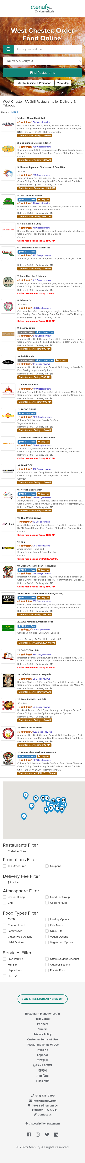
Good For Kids (58, 902)
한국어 (42, 1070)
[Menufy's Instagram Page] (38, 1135)
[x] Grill (14, 112)
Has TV (12, 976)
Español (42, 1055)
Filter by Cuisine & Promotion (34, 83)
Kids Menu (56, 925)
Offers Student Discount (64, 959)
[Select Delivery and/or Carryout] (42, 61)
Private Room (58, 970)
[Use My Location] (8, 49)
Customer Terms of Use (42, 1039)
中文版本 (42, 1060)
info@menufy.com (43, 1100)
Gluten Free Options (20, 936)
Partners (42, 1024)
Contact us (42, 1114)
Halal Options (16, 942)
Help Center (42, 1018)
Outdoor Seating (60, 964)
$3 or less (14, 882)
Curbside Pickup (17, 851)
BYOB (11, 919)
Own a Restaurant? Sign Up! (42, 999)
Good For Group (60, 897)
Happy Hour (15, 970)
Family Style (15, 931)
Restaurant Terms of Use (42, 1044)
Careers (42, 1029)
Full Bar (12, 964)
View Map (63, 83)
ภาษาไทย (42, 1075)
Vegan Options (59, 936)
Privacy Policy (43, 1034)
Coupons (55, 866)
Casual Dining (16, 897)
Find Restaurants (42, 72)
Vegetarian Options (61, 942)
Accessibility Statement (42, 1123)
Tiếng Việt (42, 1081)
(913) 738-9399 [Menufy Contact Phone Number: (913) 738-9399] (42, 1095)
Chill (10, 902)
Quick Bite (56, 931)
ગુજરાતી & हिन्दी (42, 1065)
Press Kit (42, 1050)
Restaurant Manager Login (42, 1013)
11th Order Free (17, 866)
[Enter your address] (48, 49)
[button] (25, 796)
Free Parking (15, 959)
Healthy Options (60, 919)
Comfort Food (16, 925)
